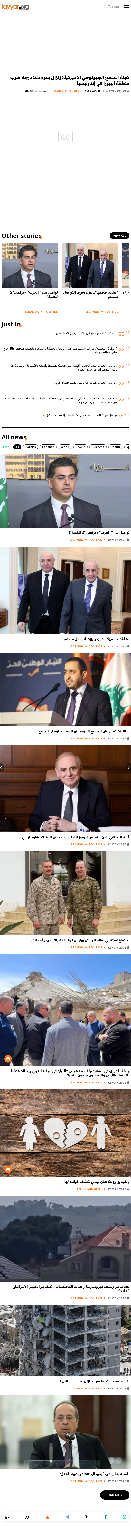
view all (119, 235)
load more (115, 1495)
